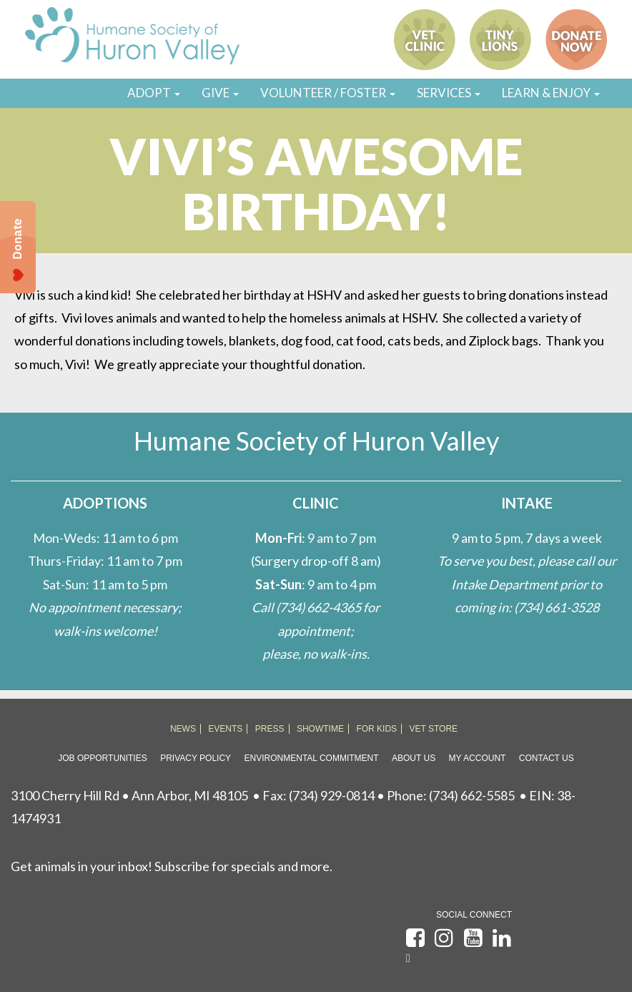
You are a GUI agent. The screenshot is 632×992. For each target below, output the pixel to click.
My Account (477, 758)
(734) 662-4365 (318, 607)
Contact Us (546, 758)
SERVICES (448, 92)
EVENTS (225, 729)
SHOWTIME (320, 729)
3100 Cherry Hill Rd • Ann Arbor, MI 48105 (129, 795)
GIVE (220, 92)
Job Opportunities (102, 758)
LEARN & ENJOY (551, 92)
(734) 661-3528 (556, 607)
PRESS (270, 729)
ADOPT (153, 92)
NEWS (183, 729)
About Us (413, 758)
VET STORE (434, 729)
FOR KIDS (376, 729)
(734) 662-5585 (472, 795)
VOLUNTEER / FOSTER (327, 92)
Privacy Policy (195, 758)
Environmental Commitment (312, 758)
